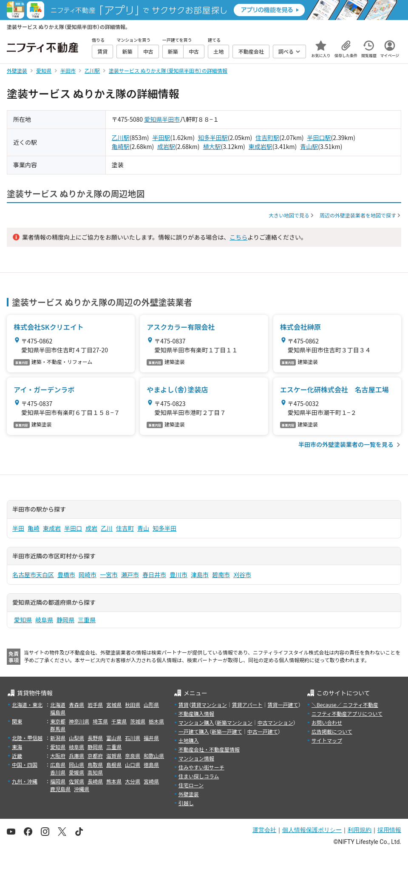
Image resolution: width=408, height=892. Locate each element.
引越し (186, 802)
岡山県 (76, 764)
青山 (143, 528)
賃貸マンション (209, 704)
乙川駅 (121, 137)
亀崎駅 (121, 146)
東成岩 (52, 528)
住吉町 (125, 528)
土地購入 (188, 740)
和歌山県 (154, 755)
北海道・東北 (27, 704)
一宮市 (109, 574)
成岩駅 (166, 146)
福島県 (57, 712)
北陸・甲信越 (27, 737)
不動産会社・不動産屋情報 (209, 749)
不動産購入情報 (196, 713)
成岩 (91, 528)
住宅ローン (191, 785)
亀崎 (34, 528)
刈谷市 (242, 574)
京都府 (95, 755)
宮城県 (114, 704)
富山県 (114, 737)
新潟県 (57, 737)
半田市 (171, 119)
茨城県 (137, 721)
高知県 (95, 772)
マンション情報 (196, 758)
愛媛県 (76, 772)
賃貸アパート (247, 704)
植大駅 (212, 146)
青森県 (76, 704)
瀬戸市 (130, 574)
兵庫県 (76, 755)
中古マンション (275, 722)
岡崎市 (87, 574)
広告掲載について (332, 731)
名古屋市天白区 (33, 574)
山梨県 (76, 737)
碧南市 (221, 574)
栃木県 (156, 721)
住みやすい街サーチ (201, 767)
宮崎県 (151, 781)
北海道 (57, 704)
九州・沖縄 (24, 781)
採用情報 (389, 829)
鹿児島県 (60, 788)
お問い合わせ (327, 722)
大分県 (132, 781)
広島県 (57, 764)
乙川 (107, 528)
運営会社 (264, 829)
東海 (17, 746)
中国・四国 (24, 764)
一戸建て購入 (193, 731)
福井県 (151, 737)
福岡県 (57, 781)
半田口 (73, 528)
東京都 (57, 721)
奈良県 (132, 755)
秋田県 (132, 704)
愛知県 (153, 119)
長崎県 (95, 781)
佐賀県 (76, 781)
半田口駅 (319, 137)
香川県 (57, 772)
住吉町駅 (267, 137)
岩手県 (95, 704)
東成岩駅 (260, 146)
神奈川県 (79, 721)
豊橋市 (66, 574)
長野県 (95, 737)
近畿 (17, 755)
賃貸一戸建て (282, 704)
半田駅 (161, 137)
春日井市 (154, 574)
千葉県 (119, 721)
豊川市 (178, 574)
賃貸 (183, 704)
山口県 (132, 764)
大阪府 (57, 755)
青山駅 (309, 146)
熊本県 (114, 781)
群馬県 (57, 728)
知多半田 (164, 528)
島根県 (114, 764)
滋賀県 (114, 755)
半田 (18, 528)
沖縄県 (81, 788)
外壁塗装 (188, 794)
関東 (17, 721)
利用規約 (359, 829)
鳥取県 (95, 764)
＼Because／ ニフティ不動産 (345, 704)
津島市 (200, 574)
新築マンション (234, 722)
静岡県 (65, 619)
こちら (238, 237)
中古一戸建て (262, 731)
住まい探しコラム (198, 776)
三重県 (87, 619)
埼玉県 (100, 721)
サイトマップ (327, 740)
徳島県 (151, 764)
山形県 (151, 704)
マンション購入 (196, 722)
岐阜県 (44, 619)
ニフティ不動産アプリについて (347, 713)
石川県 (132, 737)
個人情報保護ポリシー (312, 829)
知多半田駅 (213, 137)
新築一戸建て (227, 731)
